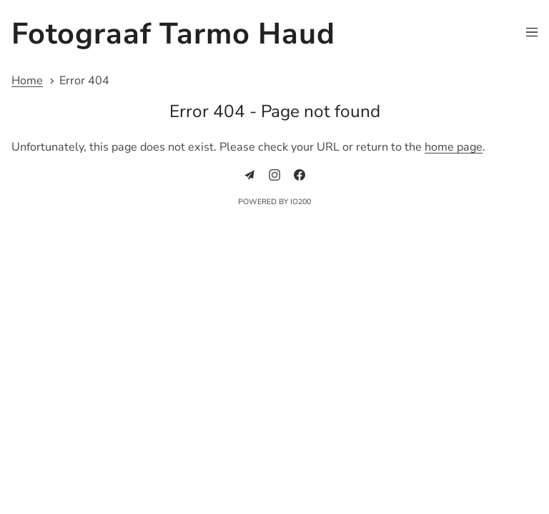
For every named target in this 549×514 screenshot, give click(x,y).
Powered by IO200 (274, 201)
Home (27, 81)
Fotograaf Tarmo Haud (173, 34)
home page (454, 147)
